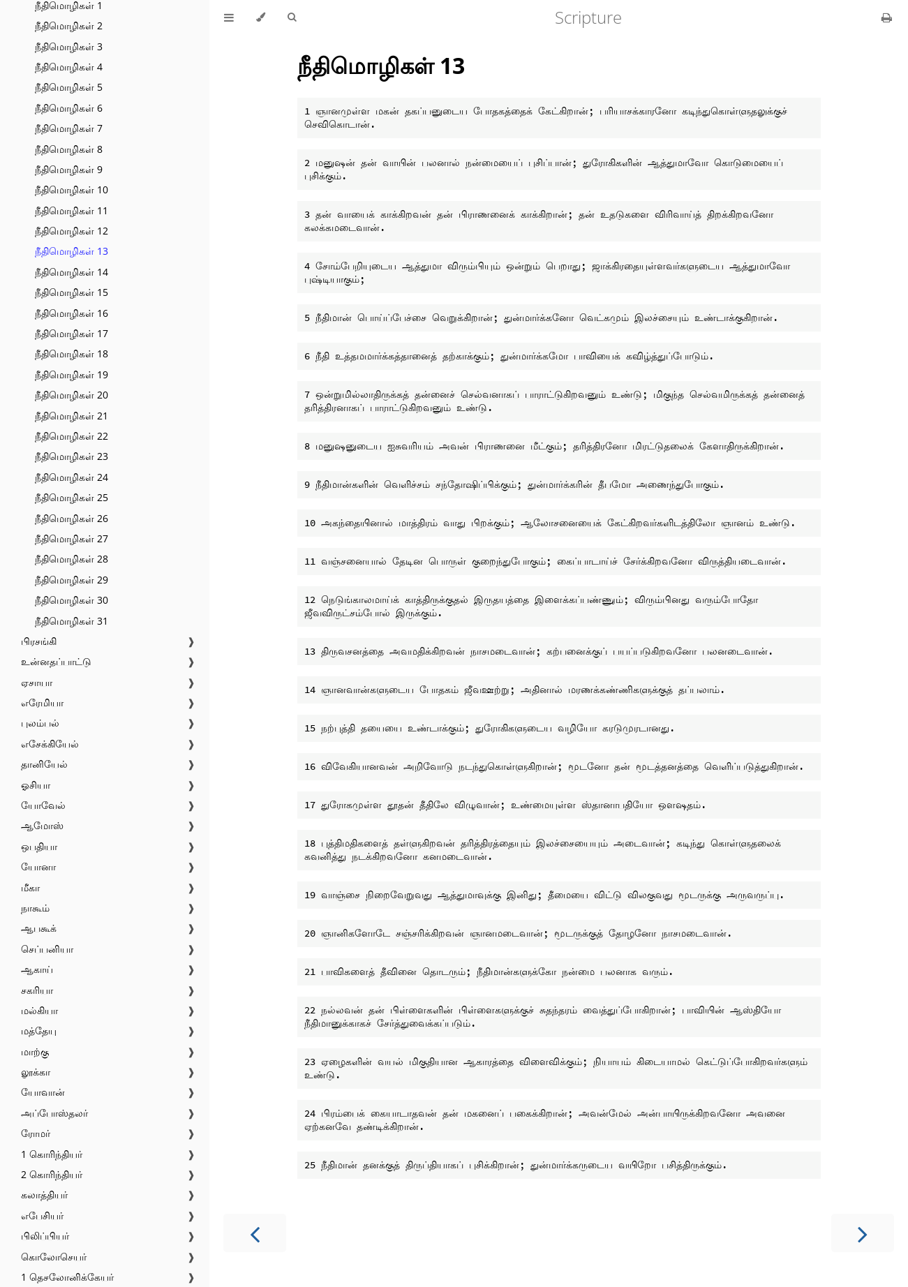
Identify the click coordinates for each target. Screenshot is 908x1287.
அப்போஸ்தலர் (54, 1112)
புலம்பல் (40, 722)
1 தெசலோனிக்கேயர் (67, 1277)
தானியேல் (44, 764)
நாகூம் (35, 907)
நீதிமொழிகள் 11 (71, 210)
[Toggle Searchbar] (291, 17)
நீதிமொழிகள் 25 (71, 497)
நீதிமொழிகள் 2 (69, 25)
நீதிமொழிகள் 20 (71, 394)
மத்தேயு (39, 1030)
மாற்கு (35, 1051)
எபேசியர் (42, 1215)
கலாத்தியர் (44, 1194)
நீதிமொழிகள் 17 (71, 333)
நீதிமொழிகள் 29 (71, 579)
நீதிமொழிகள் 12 (71, 230)
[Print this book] (887, 17)
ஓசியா (35, 784)
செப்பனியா (47, 948)
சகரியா (37, 990)
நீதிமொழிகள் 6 (69, 107)
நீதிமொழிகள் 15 (71, 292)
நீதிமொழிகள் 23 (71, 456)
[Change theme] (260, 17)
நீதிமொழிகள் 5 (69, 87)
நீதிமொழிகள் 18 (71, 353)
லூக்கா (35, 1071)
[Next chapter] (862, 1233)
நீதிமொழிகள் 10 (71, 189)
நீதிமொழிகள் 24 (71, 477)
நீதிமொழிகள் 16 (71, 313)
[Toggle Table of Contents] (229, 17)
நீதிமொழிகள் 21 (71, 415)
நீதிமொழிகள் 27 (71, 538)
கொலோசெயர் (54, 1256)
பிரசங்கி (39, 641)
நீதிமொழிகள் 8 (69, 149)
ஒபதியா (39, 846)
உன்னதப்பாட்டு (56, 661)
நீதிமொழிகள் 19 (71, 374)
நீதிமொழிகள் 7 (69, 128)
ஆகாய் (37, 969)
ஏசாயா (36, 682)
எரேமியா (42, 702)
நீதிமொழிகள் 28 (71, 558)
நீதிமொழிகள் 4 (69, 66)
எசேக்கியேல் (50, 743)
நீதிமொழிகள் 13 (71, 251)
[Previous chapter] (254, 1233)
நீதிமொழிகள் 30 (71, 600)
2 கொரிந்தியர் (51, 1174)
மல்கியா (39, 1010)
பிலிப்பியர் (45, 1235)
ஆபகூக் (39, 928)
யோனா (38, 866)
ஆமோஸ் (42, 825)
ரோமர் (35, 1133)
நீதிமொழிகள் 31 (71, 620)
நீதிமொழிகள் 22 (71, 435)
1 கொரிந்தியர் (51, 1154)
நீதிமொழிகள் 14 (71, 271)
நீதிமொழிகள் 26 (71, 518)
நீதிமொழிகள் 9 (69, 169)
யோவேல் (43, 805)
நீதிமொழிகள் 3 (69, 46)
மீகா (30, 887)
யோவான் (43, 1092)
